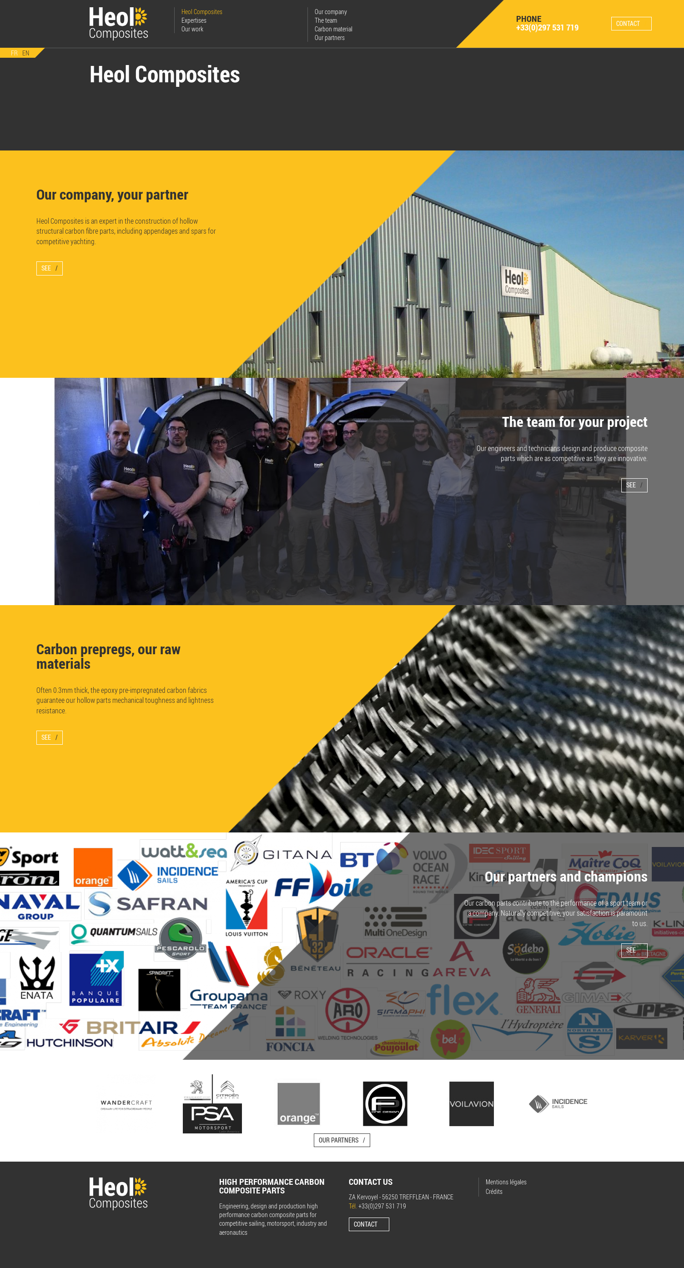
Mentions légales (506, 1182)
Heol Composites (201, 11)
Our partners (329, 37)
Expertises (193, 20)
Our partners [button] (338, 1139)
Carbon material (333, 29)
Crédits (494, 1191)
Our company (330, 11)
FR (14, 52)
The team (325, 20)
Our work (192, 29)
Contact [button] (628, 23)
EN (25, 52)
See (46, 268)
